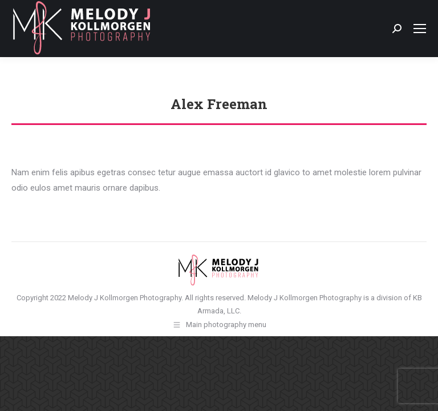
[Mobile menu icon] (420, 28)
